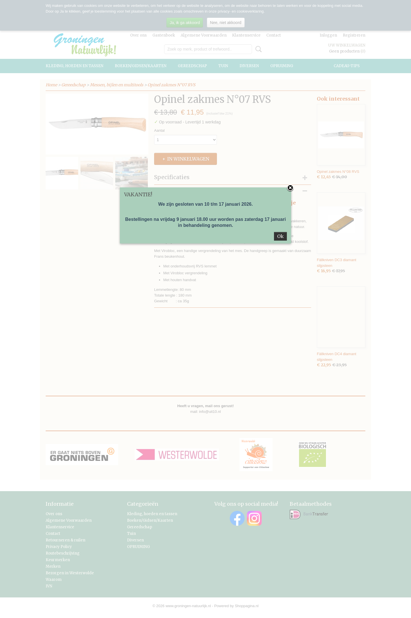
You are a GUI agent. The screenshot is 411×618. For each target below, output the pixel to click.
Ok (280, 236)
